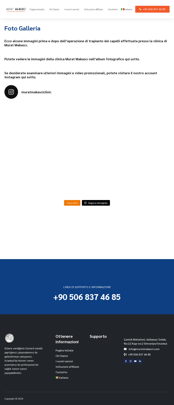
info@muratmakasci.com (142, 349)
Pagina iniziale (37, 9)
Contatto (113, 9)
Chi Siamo (54, 9)
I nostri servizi (71, 9)
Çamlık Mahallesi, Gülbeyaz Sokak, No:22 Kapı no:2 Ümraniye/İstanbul (145, 341)
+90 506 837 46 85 (152, 9)
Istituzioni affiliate (93, 9)
